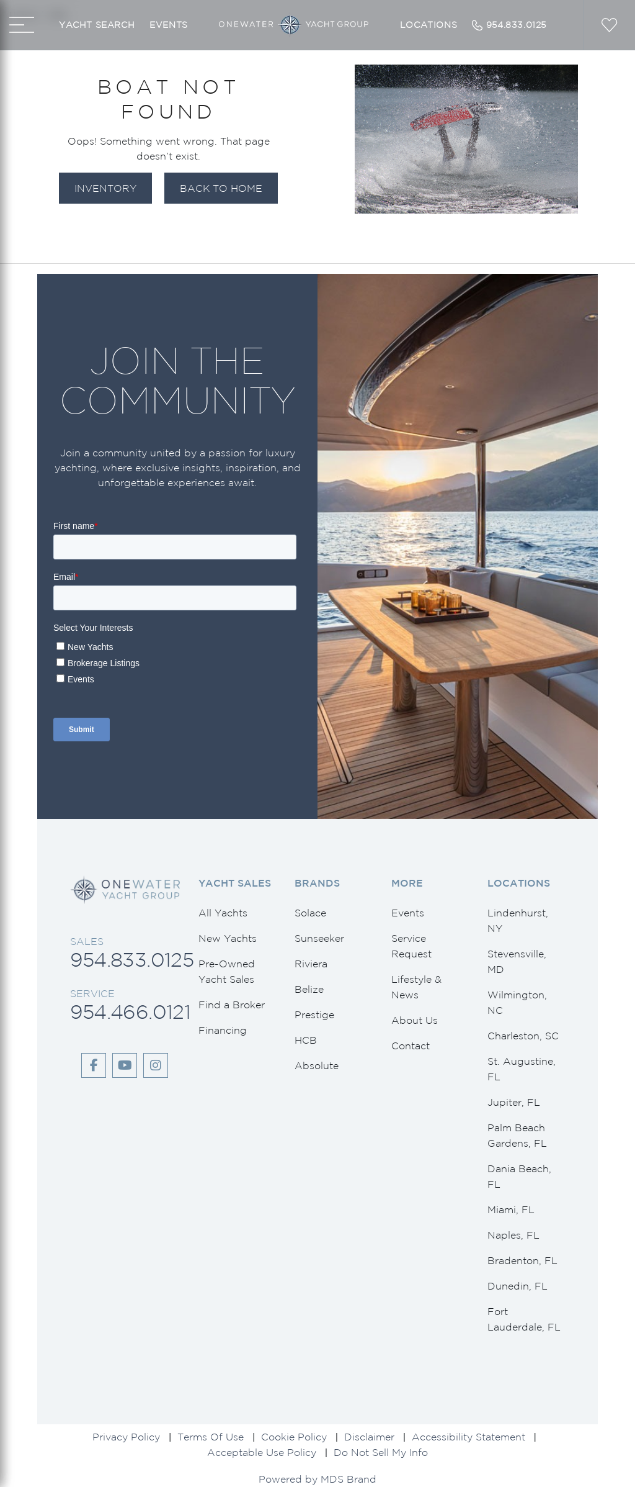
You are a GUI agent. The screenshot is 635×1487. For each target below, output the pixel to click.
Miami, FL (511, 1209)
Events (168, 25)
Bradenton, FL (522, 1260)
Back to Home (221, 188)
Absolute (317, 1065)
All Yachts (222, 912)
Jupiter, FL (513, 1102)
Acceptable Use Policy (261, 1452)
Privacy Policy (126, 1436)
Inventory (105, 188)
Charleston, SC (523, 1035)
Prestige (314, 1014)
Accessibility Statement (468, 1436)
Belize (309, 989)
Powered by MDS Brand (317, 1479)
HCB (306, 1040)
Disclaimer (369, 1436)
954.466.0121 (130, 1012)
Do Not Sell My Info (381, 1452)
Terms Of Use (210, 1436)
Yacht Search (97, 25)
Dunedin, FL (517, 1285)
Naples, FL (513, 1235)
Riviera (311, 963)
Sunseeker (319, 938)
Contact (410, 1045)
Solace (310, 912)
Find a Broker (231, 1004)
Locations (428, 25)
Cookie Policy (294, 1436)
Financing (222, 1030)
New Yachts (227, 938)
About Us (414, 1020)
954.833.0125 (131, 959)
